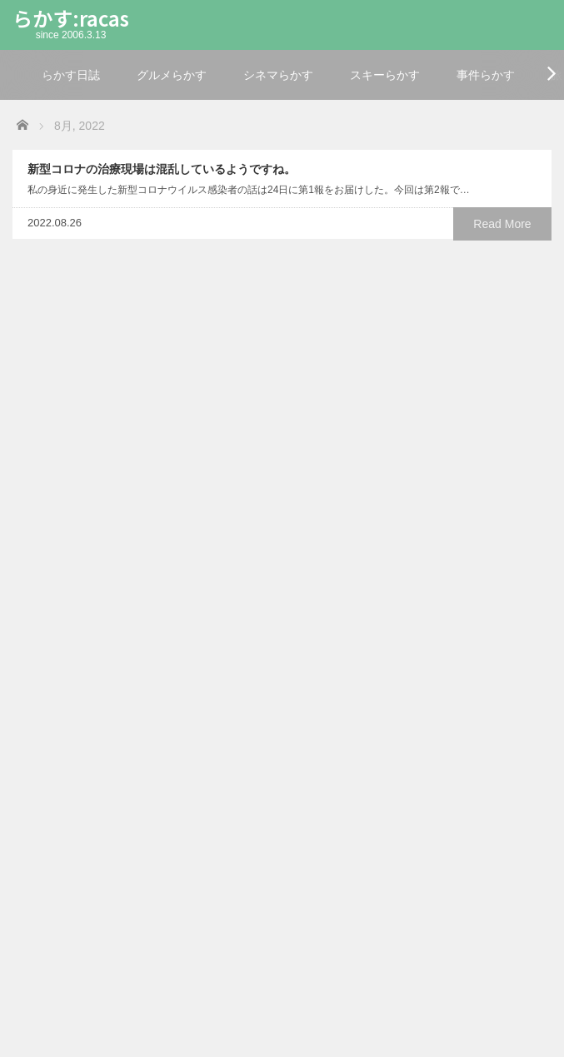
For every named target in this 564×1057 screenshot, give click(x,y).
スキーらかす (385, 75)
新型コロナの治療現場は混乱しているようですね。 (161, 169)
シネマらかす (278, 75)
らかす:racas (70, 17)
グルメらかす (172, 75)
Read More (502, 224)
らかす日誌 (71, 75)
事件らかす (486, 75)
